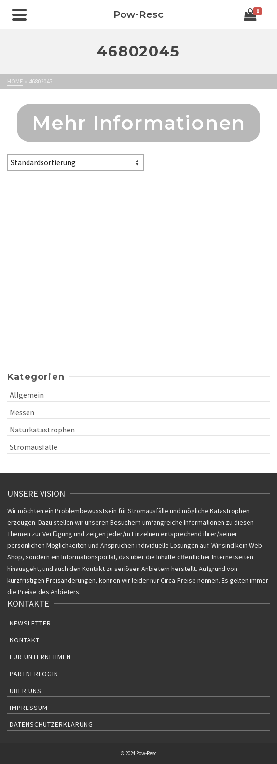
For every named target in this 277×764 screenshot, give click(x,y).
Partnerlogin (34, 673)
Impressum (29, 707)
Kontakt (25, 640)
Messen (22, 412)
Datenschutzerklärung (51, 724)
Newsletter (30, 623)
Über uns (26, 690)
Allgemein (27, 395)
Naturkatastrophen (42, 429)
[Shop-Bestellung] (75, 162)
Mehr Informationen (139, 123)
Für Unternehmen (40, 657)
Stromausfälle (33, 447)
